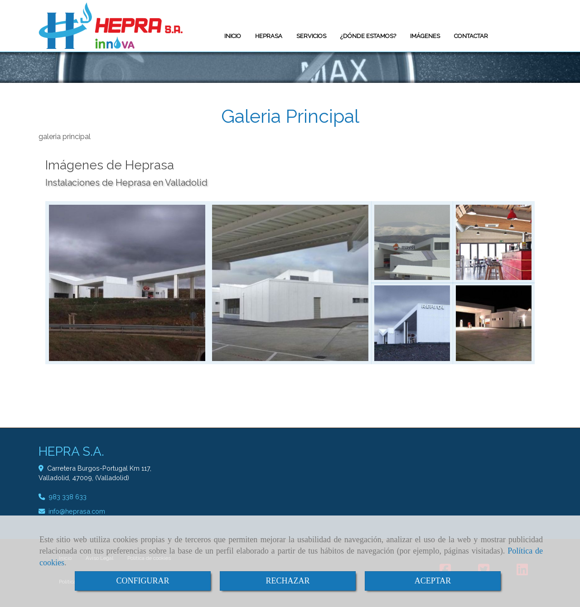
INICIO (232, 36)
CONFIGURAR (142, 580)
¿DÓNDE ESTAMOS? (368, 36)
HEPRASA (268, 36)
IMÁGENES (425, 36)
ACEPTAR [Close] (433, 580)
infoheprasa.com (76, 511)
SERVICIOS (311, 36)
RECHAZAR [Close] (287, 580)
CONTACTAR (471, 36)
